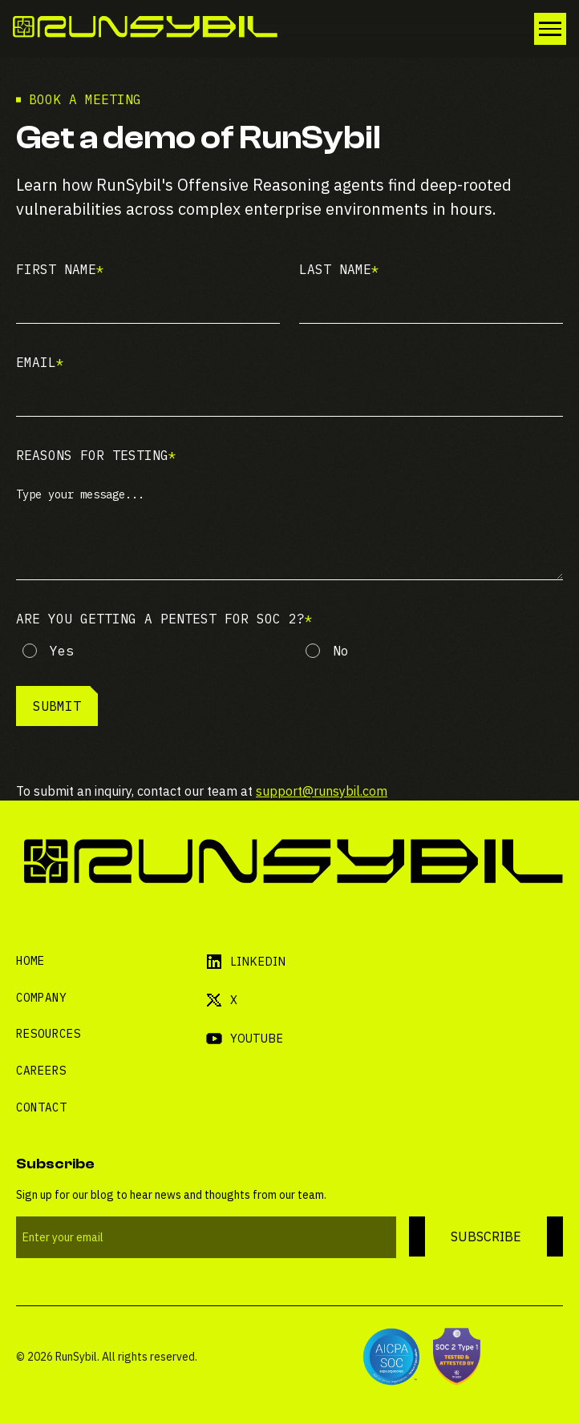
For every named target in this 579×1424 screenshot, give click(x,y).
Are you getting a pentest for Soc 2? (164, 619)
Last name (339, 269)
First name (60, 269)
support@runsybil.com (321, 791)
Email (40, 362)
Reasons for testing (96, 455)
